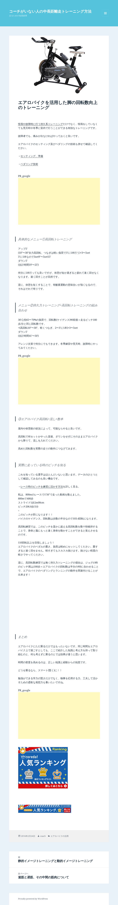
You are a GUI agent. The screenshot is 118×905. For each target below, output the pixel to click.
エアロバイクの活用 (60, 836)
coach (43, 836)
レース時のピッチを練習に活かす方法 (42, 486)
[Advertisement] (59, 201)
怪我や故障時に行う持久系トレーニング (40, 124)
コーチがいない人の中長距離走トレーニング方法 (50, 11)
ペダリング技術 (29, 164)
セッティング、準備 (32, 156)
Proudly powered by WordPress (33, 898)
